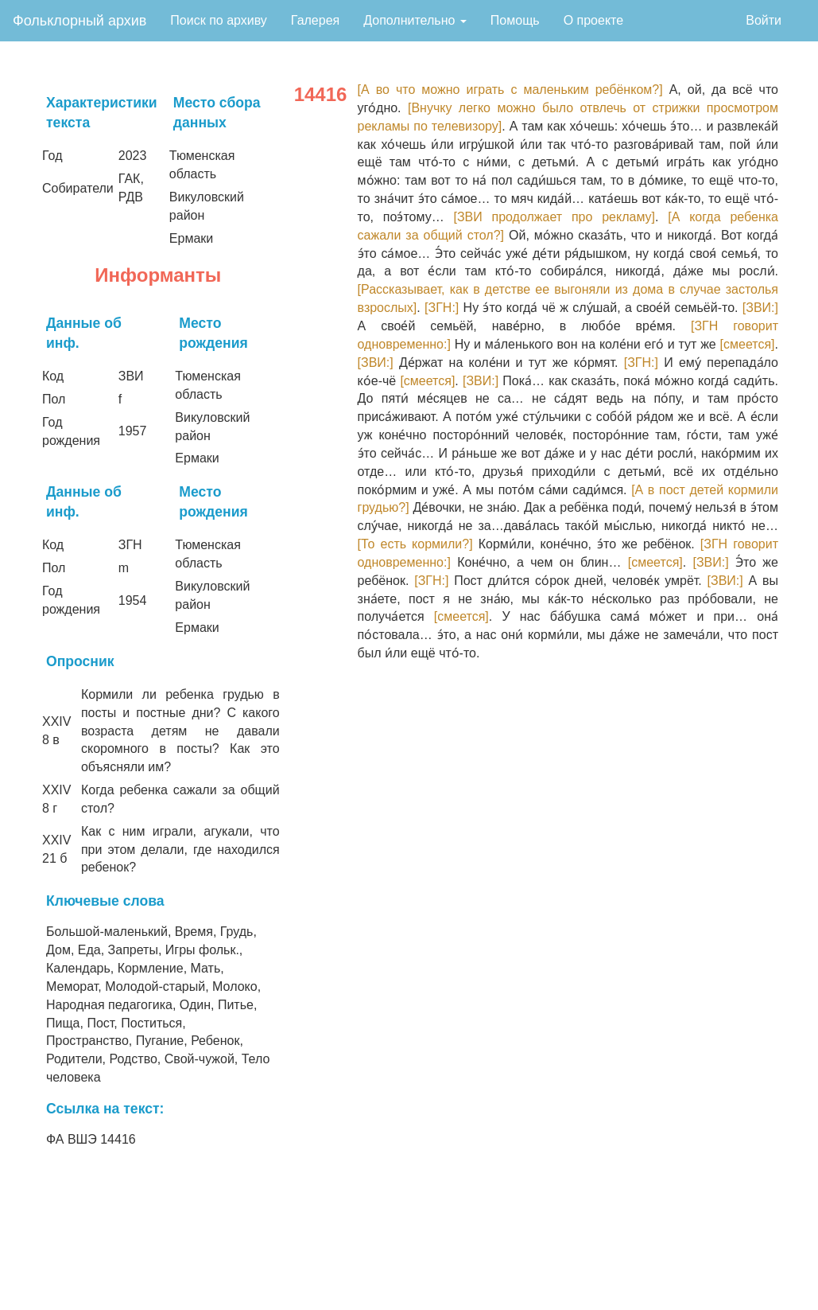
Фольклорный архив (79, 21)
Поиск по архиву (218, 20)
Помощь (515, 20)
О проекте (593, 20)
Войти (763, 20)
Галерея (315, 20)
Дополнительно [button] (415, 20)
